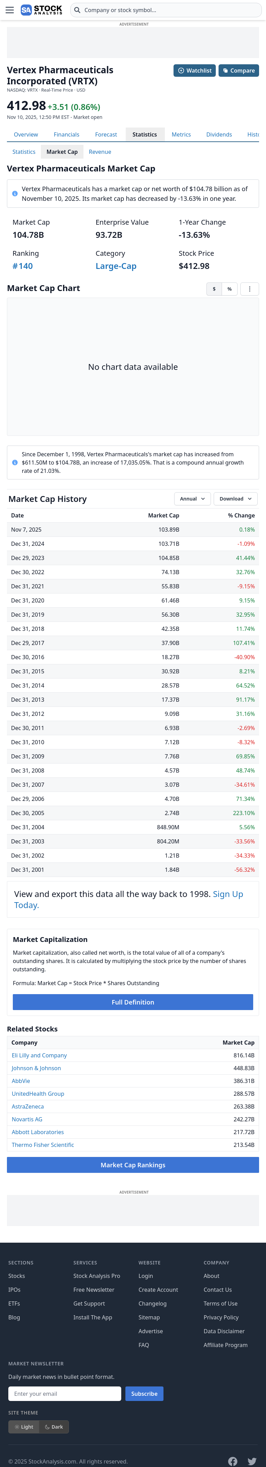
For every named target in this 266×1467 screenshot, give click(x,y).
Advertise (151, 1331)
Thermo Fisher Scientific (43, 1145)
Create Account (158, 1289)
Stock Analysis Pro (96, 1276)
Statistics (145, 134)
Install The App (92, 1317)
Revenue (100, 152)
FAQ (144, 1345)
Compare (239, 70)
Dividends (219, 134)
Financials (66, 134)
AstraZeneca (28, 1106)
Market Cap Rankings (132, 1165)
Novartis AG (27, 1119)
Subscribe (144, 1394)
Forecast (106, 134)
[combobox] (166, 10)
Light (23, 1426)
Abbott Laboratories (38, 1132)
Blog (14, 1317)
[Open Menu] (9, 10)
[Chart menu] (249, 289)
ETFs (14, 1303)
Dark (54, 1426)
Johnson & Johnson (36, 1068)
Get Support (89, 1303)
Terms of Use (221, 1303)
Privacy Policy (221, 1317)
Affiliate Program (226, 1345)
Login (146, 1276)
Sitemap (149, 1317)
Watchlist (195, 70)
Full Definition (133, 1002)
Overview (26, 134)
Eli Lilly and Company (39, 1055)
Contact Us (218, 1289)
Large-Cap (116, 265)
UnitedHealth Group (38, 1093)
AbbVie (21, 1081)
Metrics (181, 134)
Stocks (16, 1276)
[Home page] (41, 10)
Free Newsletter (93, 1289)
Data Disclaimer (224, 1331)
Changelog (153, 1303)
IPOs (14, 1289)
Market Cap (62, 152)
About (211, 1276)
